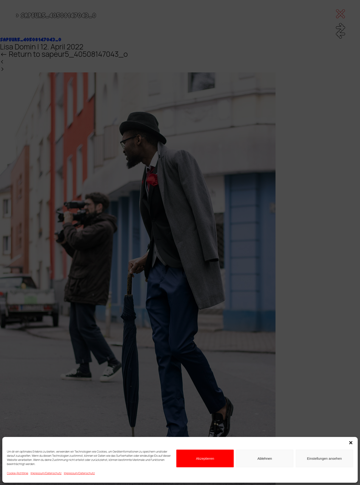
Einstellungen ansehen (324, 458)
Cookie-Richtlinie (17, 473)
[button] (351, 442)
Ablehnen (264, 458)
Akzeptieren (205, 458)
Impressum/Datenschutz (46, 473)
